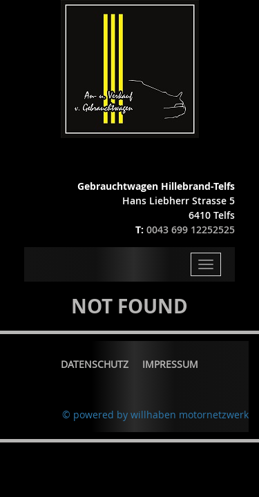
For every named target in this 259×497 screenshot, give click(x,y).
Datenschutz (94, 364)
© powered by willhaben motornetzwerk (155, 414)
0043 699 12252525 (190, 229)
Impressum (170, 364)
